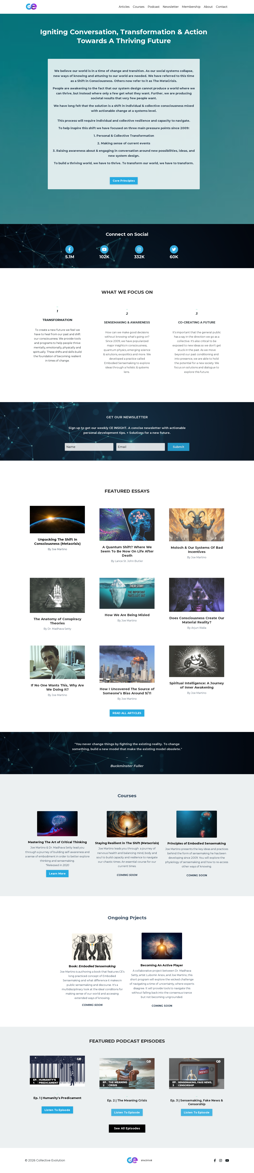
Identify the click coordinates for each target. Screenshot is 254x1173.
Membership (191, 7)
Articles (124, 7)
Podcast (154, 7)
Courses (138, 7)
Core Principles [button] (124, 180)
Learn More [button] (57, 873)
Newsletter (171, 7)
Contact (221, 7)
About (208, 7)
